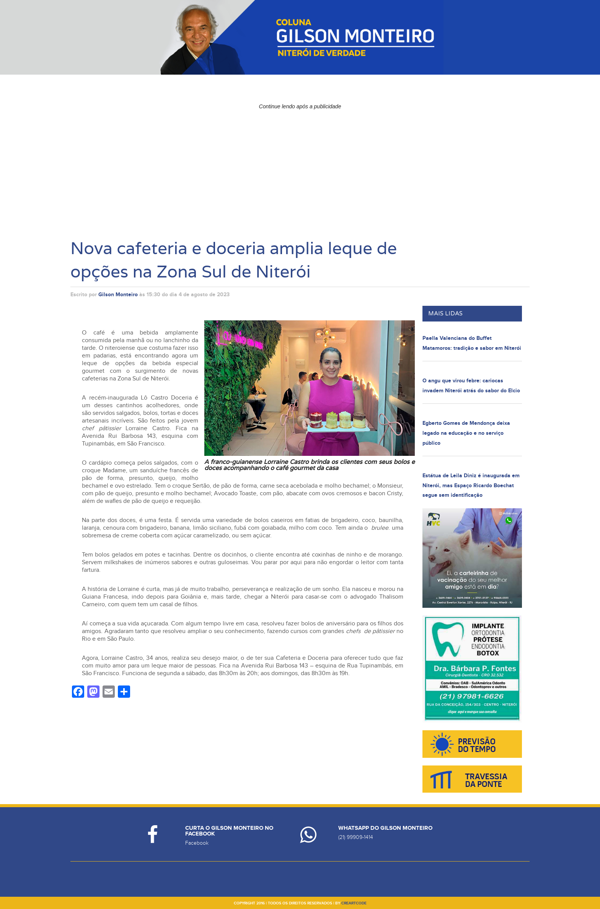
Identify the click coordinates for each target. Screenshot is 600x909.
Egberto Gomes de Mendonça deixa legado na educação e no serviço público (466, 433)
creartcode (354, 903)
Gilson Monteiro (118, 294)
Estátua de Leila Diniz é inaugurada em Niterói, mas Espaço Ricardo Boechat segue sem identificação (471, 485)
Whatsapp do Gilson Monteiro (385, 828)
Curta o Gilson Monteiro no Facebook (229, 830)
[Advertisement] (300, 166)
